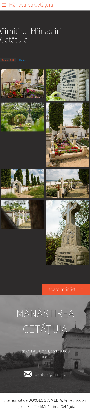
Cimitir (22, 59)
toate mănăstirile (66, 289)
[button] (22, 83)
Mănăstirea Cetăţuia (31, 5)
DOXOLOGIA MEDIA (45, 400)
